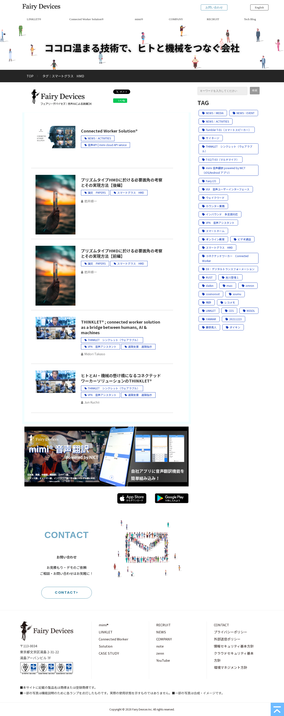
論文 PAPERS (97, 192)
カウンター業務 (213, 206)
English (259, 7)
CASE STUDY (109, 653)
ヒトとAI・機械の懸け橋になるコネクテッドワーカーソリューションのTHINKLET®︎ (121, 378)
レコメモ (228, 302)
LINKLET (209, 310)
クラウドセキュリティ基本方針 (234, 657)
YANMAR (209, 319)
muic (228, 285)
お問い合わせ (214, 7)
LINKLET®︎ (34, 19)
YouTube (163, 660)
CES (229, 310)
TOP (30, 76)
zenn (160, 653)
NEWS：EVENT (243, 113)
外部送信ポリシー (227, 639)
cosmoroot (211, 294)
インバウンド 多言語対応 (220, 214)
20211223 (233, 319)
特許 (206, 302)
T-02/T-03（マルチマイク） (220, 159)
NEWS (161, 632)
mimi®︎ (139, 19)
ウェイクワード (213, 197)
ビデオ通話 (242, 239)
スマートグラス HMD (130, 192)
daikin (207, 285)
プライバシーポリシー (230, 632)
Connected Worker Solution (113, 642)
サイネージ (210, 138)
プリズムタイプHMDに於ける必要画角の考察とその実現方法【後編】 (121, 182)
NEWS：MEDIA (212, 113)
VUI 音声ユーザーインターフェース (225, 189)
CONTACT (221, 624)
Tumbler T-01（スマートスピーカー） (226, 130)
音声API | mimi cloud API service (107, 145)
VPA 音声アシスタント (102, 346)
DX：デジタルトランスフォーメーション (228, 269)
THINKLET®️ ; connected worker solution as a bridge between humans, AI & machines (120, 327)
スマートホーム (213, 231)
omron (248, 285)
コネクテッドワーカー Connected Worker (225, 258)
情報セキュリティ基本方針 (234, 646)
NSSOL (249, 310)
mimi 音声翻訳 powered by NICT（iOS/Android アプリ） (223, 170)
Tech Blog (250, 19)
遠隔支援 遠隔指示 (140, 346)
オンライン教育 (213, 239)
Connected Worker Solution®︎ (86, 19)
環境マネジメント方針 (230, 667)
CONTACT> (66, 592)
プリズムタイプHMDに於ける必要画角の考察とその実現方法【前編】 (121, 253)
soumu (235, 294)
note (160, 646)
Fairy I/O (209, 181)
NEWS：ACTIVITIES (99, 138)
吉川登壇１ (230, 277)
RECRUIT (213, 19)
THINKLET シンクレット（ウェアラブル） (114, 340)
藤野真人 (209, 327)
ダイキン (233, 327)
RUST (207, 277)
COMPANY (176, 19)
